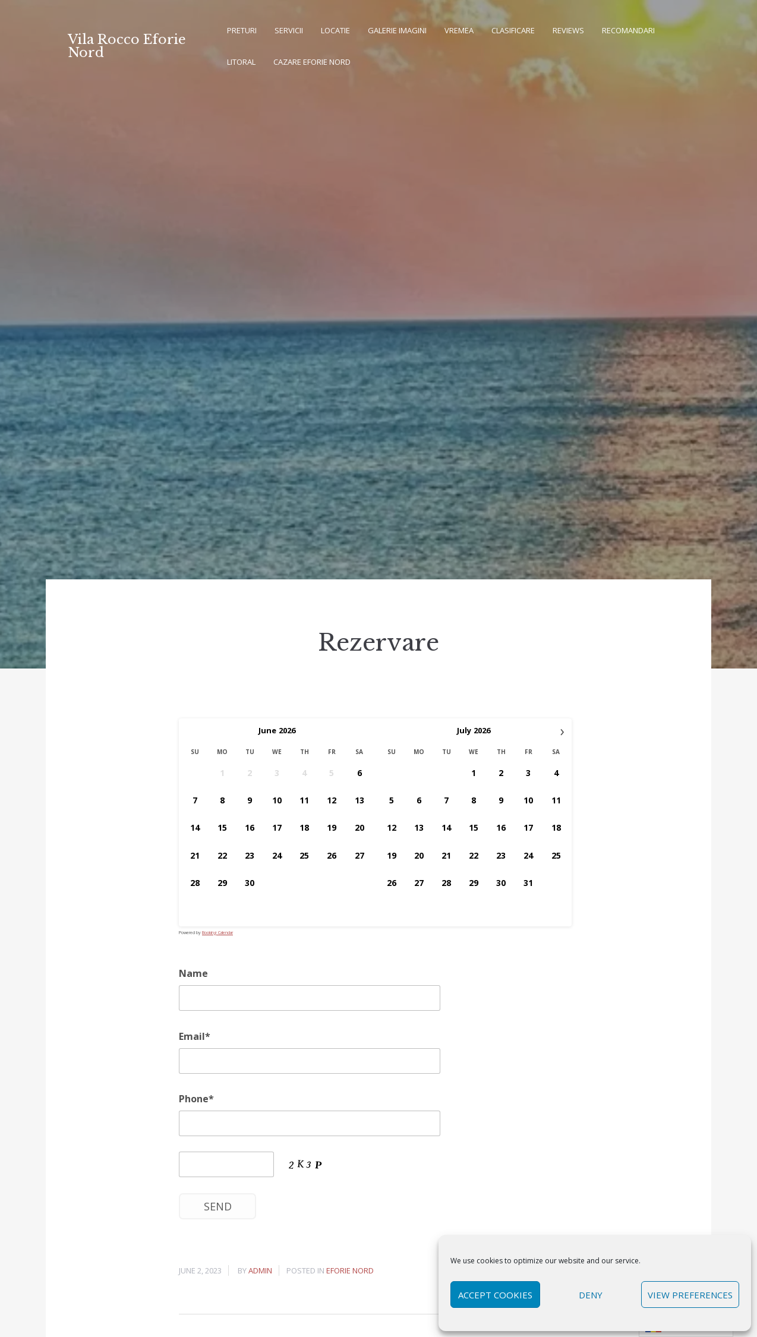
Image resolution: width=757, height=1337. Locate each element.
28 (195, 882)
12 (331, 800)
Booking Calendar (217, 932)
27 (359, 854)
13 (359, 800)
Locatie (335, 30)
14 (195, 827)
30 (249, 882)
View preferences (690, 1295)
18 (304, 827)
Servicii (289, 30)
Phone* (196, 1098)
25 (304, 854)
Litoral (241, 61)
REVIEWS (568, 30)
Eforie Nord (350, 1270)
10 (277, 800)
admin (260, 1270)
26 (331, 854)
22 (222, 854)
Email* (194, 1036)
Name (193, 973)
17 (277, 827)
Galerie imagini (397, 30)
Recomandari (628, 30)
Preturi (242, 30)
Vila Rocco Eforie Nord (127, 46)
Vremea (459, 30)
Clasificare (513, 30)
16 (249, 827)
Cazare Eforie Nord (312, 61)
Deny (591, 1295)
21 (195, 854)
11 (304, 800)
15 (222, 827)
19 (331, 827)
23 (249, 854)
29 (222, 882)
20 (359, 827)
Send (218, 1206)
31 (528, 882)
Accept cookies (495, 1295)
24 (277, 854)
